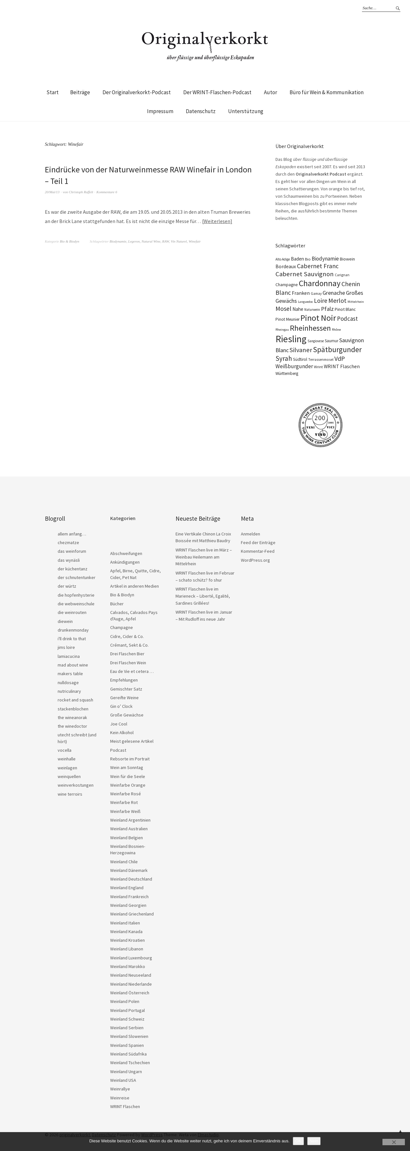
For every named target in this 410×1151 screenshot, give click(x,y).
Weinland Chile (124, 862)
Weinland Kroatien (127, 940)
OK (298, 1141)
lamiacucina (69, 656)
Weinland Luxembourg (131, 958)
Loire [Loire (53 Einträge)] (320, 300)
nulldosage (68, 682)
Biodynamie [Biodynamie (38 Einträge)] (325, 258)
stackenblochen (73, 709)
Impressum (160, 111)
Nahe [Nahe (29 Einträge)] (297, 309)
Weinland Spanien (127, 1045)
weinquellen (69, 776)
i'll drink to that (72, 639)
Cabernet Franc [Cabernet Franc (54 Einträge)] (318, 266)
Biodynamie (118, 241)
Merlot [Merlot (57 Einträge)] (337, 300)
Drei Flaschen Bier (127, 654)
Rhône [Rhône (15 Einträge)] (336, 329)
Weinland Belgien (126, 837)
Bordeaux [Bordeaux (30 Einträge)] (285, 266)
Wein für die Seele (127, 776)
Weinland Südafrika (128, 1054)
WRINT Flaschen (125, 1106)
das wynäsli (69, 560)
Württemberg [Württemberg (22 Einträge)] (286, 373)
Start (52, 92)
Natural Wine (151, 241)
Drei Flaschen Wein (128, 663)
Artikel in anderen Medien (134, 586)
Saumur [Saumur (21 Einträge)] (331, 341)
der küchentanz (72, 569)
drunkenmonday (73, 630)
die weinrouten (72, 612)
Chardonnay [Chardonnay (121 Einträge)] (319, 283)
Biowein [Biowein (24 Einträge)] (347, 259)
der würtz (67, 586)
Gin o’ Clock (121, 706)
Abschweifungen (126, 553)
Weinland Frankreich (129, 896)
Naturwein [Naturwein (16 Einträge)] (312, 309)
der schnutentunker (76, 577)
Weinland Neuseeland (130, 975)
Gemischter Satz (126, 689)
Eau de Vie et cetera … (132, 671)
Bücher (117, 604)
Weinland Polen (124, 1001)
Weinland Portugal (127, 1010)
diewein (65, 621)
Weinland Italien (125, 923)
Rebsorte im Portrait (130, 759)
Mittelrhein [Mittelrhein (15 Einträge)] (356, 302)
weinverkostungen (76, 785)
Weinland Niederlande (131, 984)
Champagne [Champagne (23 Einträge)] (286, 284)
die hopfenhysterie (76, 595)
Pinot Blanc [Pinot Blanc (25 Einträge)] (345, 309)
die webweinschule (76, 604)
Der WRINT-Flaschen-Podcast (217, 92)
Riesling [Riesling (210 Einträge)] (291, 339)
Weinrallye (120, 1089)
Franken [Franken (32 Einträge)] (301, 293)
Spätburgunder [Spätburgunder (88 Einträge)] (337, 349)
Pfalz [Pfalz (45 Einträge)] (327, 308)
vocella (64, 750)
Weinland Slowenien (129, 1036)
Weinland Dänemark (129, 870)
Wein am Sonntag (126, 767)
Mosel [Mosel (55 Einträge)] (283, 308)
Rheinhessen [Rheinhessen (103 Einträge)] (310, 328)
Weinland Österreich (129, 993)
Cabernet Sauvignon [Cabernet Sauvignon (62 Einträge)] (304, 274)
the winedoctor (72, 726)
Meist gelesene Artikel (131, 741)
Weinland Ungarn (126, 1071)
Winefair (195, 241)
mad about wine (73, 665)
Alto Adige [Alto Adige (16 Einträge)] (282, 259)
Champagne (121, 627)
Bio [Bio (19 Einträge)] (308, 259)
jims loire (66, 647)
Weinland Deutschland (131, 879)
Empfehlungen (124, 680)
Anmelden (250, 534)
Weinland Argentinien (130, 820)
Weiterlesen (217, 221)
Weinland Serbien (127, 1028)
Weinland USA (123, 1080)
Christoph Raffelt (81, 192)
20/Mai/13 (52, 192)
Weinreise (119, 1098)
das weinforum (72, 551)
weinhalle (67, 759)
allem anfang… (72, 534)
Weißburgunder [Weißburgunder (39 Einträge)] (294, 366)
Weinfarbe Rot (124, 802)
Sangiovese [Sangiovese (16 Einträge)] (316, 341)
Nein (314, 1141)
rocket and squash (75, 700)
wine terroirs (70, 794)
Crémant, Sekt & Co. (129, 645)
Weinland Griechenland (132, 914)
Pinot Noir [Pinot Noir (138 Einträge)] (318, 317)
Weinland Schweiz (127, 1019)
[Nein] (393, 1142)
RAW (165, 241)
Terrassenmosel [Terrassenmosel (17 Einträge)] (320, 359)
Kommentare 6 (106, 192)
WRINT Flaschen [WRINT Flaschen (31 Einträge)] (342, 366)
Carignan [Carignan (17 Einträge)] (342, 275)
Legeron (134, 241)
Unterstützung (245, 111)
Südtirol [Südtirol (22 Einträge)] (300, 359)
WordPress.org (255, 560)
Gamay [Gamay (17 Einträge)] (316, 293)
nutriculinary (69, 691)
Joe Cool (118, 724)
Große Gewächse (127, 715)
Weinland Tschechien (130, 1062)
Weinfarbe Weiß (125, 811)
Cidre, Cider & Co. (127, 636)
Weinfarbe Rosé (125, 794)
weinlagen (67, 768)
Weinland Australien (129, 829)
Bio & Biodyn (69, 241)
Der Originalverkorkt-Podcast (136, 92)
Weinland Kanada (126, 931)
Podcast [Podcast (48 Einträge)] (347, 318)
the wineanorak (72, 717)
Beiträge (80, 92)
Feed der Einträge (258, 542)
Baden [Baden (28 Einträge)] (297, 259)
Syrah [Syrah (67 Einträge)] (283, 358)
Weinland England (127, 887)
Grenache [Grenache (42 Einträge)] (334, 292)
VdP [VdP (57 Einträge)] (339, 358)
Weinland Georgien (128, 905)
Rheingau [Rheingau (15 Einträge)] (282, 329)
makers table (70, 673)
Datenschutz (201, 111)
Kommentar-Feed (258, 551)
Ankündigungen (125, 562)
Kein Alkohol (122, 732)
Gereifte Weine (124, 697)
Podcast (118, 750)
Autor (270, 92)
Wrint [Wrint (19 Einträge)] (318, 366)
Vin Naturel (179, 241)
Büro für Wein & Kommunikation (327, 92)
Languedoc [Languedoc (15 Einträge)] (305, 302)
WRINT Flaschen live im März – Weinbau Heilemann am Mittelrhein (204, 557)
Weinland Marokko (127, 966)
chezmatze (68, 542)
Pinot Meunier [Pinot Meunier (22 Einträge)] (287, 319)
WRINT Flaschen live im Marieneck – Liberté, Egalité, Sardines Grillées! (203, 596)
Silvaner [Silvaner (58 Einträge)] (301, 350)
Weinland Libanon (126, 949)
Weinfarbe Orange (127, 785)
